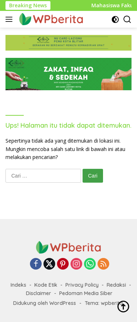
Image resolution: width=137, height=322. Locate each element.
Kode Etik (45, 285)
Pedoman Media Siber (86, 293)
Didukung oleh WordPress (44, 303)
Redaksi (116, 285)
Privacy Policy (82, 285)
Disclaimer (38, 293)
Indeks (18, 285)
